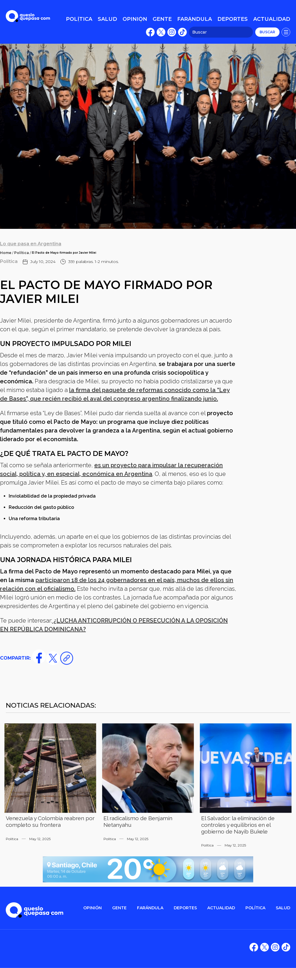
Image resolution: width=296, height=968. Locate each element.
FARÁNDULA (150, 908)
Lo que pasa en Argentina (30, 243)
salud (283, 908)
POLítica (255, 908)
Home (5, 253)
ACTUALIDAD (221, 908)
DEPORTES (185, 908)
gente (119, 908)
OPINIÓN (92, 908)
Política (21, 253)
